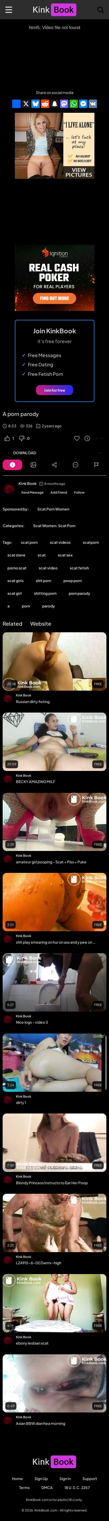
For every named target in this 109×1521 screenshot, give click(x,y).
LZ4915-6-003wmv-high (38, 1262)
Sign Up (41, 1478)
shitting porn (45, 593)
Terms (24, 1487)
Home (17, 1478)
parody (48, 605)
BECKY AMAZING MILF (35, 781)
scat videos (60, 542)
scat (42, 555)
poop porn (72, 580)
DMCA (47, 1487)
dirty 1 (21, 1102)
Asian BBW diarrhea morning (40, 1423)
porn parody (79, 593)
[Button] (12, 465)
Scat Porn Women (53, 509)
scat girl (14, 593)
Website (40, 623)
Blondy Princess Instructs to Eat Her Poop (52, 1182)
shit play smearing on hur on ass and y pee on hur (56, 942)
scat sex (65, 555)
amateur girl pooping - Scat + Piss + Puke (51, 861)
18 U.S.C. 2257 (77, 1487)
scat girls (15, 580)
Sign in (65, 1478)
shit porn (43, 580)
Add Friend (58, 492)
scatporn (91, 542)
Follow (79, 492)
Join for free (54, 390)
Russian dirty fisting (33, 701)
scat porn (29, 542)
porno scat (17, 567)
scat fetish (79, 567)
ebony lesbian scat (32, 1343)
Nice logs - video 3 (32, 1022)
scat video (48, 567)
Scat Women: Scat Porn (54, 525)
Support (89, 1478)
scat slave (16, 555)
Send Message (32, 492)
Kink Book (28, 483)
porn (26, 605)
